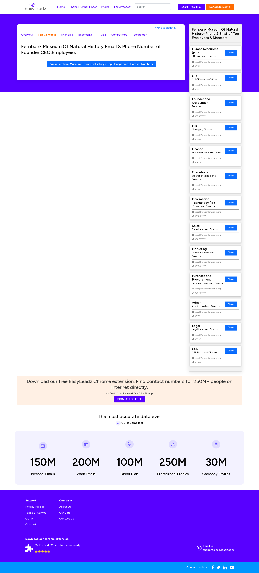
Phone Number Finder (83, 7)
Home (61, 7)
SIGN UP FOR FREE (129, 399)
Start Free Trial (191, 7)
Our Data (64, 512)
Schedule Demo (219, 7)
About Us (65, 506)
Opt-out (30, 524)
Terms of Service (35, 512)
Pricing (105, 7)
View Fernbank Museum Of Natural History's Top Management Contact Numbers (101, 64)
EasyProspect (123, 7)
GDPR (29, 518)
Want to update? (165, 27)
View (231, 52)
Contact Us (66, 518)
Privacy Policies (34, 506)
